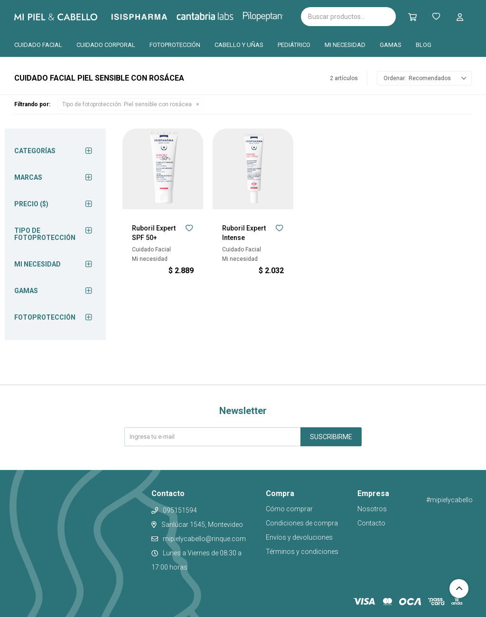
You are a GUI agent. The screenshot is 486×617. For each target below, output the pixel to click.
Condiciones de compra (302, 523)
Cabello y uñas (239, 44)
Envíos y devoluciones (299, 537)
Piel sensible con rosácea (127, 104)
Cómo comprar (289, 509)
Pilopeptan (269, 15)
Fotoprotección (175, 44)
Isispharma (152, 17)
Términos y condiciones (302, 551)
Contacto (371, 523)
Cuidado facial (38, 44)
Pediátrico (294, 44)
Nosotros (372, 509)
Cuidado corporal (105, 44)
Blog (423, 44)
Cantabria (221, 15)
